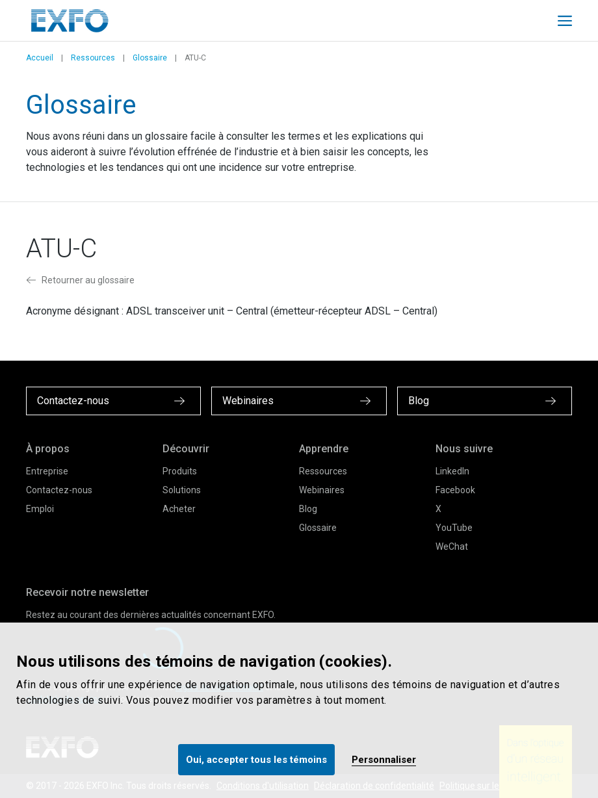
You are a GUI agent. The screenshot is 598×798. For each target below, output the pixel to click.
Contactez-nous (59, 490)
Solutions (181, 490)
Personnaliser (384, 760)
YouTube (454, 527)
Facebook (455, 490)
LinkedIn (452, 471)
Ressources (93, 57)
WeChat (452, 546)
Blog (308, 509)
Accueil (39, 57)
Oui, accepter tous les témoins (256, 760)
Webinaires (321, 490)
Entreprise (47, 471)
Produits (179, 471)
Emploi (40, 509)
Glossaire (150, 57)
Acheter (179, 509)
